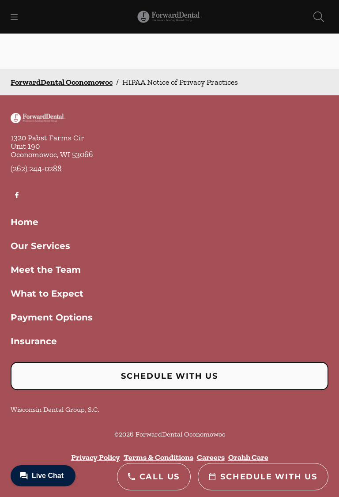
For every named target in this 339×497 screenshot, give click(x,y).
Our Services (40, 246)
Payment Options (52, 317)
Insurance (34, 341)
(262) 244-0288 (36, 168)
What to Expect (47, 293)
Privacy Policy (95, 457)
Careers (211, 457)
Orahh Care (248, 457)
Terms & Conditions (158, 457)
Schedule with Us (169, 376)
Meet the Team (46, 269)
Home (24, 222)
